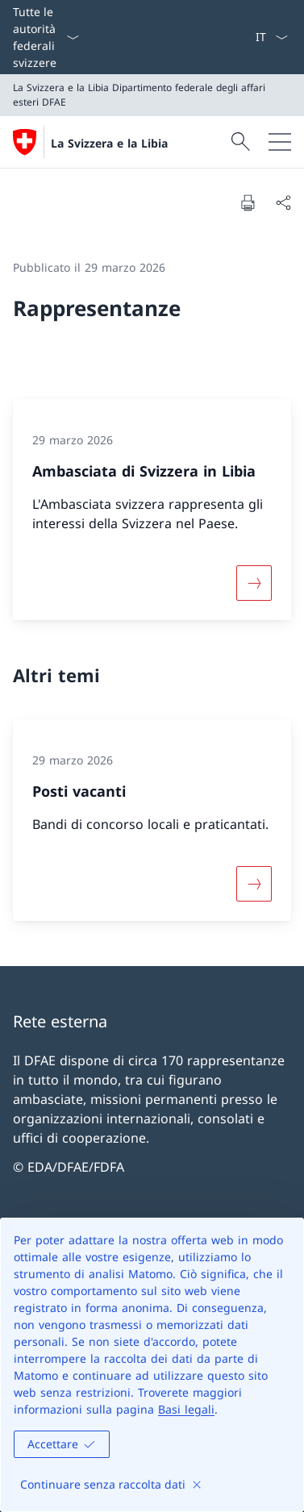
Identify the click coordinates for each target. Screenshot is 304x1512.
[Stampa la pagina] (247, 202)
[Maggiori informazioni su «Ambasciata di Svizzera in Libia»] (254, 582)
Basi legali (186, 1409)
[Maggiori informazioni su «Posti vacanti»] (254, 884)
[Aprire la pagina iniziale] (90, 142)
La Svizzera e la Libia (109, 143)
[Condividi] (283, 202)
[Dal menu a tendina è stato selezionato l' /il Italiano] (271, 37)
